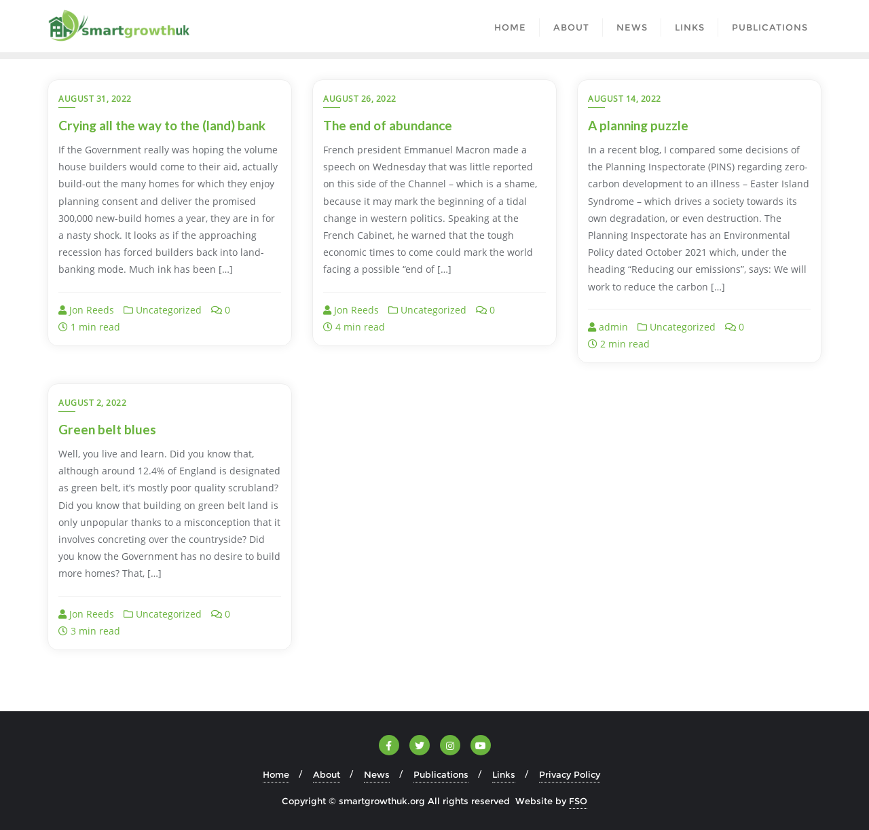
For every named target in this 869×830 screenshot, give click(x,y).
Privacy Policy (569, 774)
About (326, 774)
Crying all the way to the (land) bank (161, 125)
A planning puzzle (638, 125)
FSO (578, 800)
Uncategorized (163, 309)
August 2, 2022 (92, 403)
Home (276, 774)
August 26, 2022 (359, 99)
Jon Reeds (86, 309)
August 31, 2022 (95, 99)
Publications (440, 774)
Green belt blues (107, 429)
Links (503, 774)
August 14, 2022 (624, 99)
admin (608, 326)
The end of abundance (387, 125)
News (377, 774)
